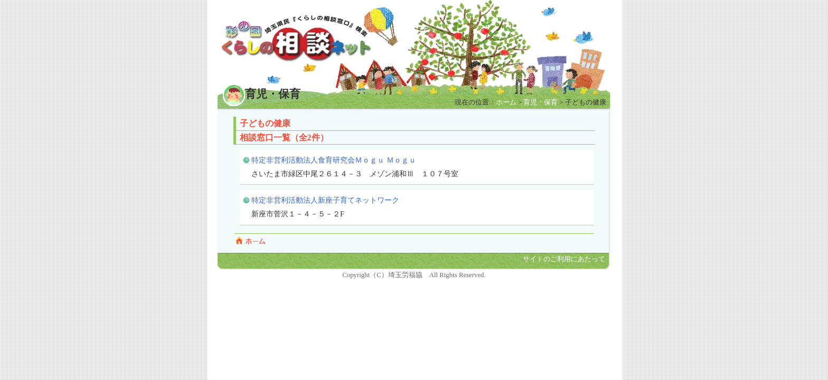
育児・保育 (540, 102)
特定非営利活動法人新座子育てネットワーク (325, 200)
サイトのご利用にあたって (564, 259)
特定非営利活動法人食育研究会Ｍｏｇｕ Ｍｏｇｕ (333, 160)
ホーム (506, 102)
